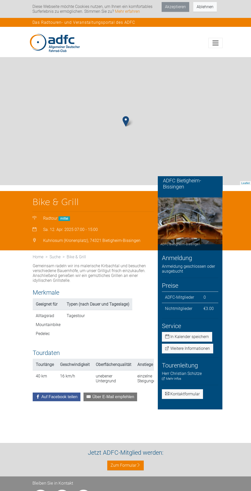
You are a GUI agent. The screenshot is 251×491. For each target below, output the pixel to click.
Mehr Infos (171, 379)
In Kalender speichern (187, 336)
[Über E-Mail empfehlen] (110, 397)
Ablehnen (205, 6)
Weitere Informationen (187, 348)
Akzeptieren (175, 6)
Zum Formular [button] (125, 465)
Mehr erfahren (127, 11)
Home (38, 256)
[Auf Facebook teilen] (57, 397)
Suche (55, 256)
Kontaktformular (182, 394)
